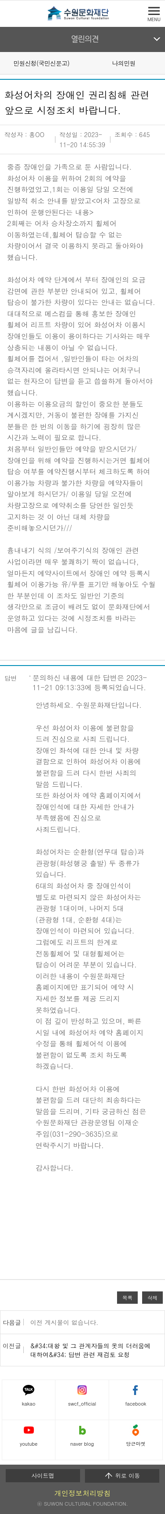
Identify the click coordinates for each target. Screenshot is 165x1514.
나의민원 (124, 63)
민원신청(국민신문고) (41, 63)
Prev (5, 63)
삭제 (152, 1297)
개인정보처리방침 (83, 1493)
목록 (127, 1297)
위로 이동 (122, 1475)
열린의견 (85, 39)
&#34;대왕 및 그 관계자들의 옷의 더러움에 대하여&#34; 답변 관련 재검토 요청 (90, 1350)
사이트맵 (42, 1475)
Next (159, 63)
